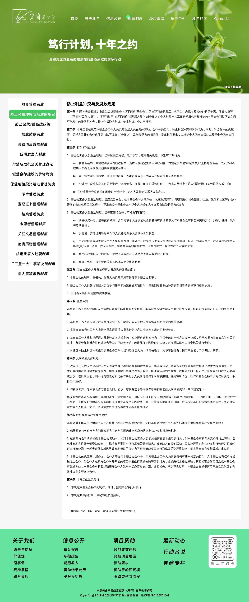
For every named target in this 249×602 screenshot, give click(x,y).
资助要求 (121, 563)
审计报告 (71, 549)
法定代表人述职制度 (32, 254)
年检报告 (71, 556)
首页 (74, 18)
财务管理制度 (32, 104)
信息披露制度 (32, 134)
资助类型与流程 (127, 576)
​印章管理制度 (32, 194)
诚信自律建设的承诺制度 (32, 174)
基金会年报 (73, 576)
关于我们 (23, 540)
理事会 (19, 563)
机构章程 (20, 569)
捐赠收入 (71, 563)
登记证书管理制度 (33, 204)
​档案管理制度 (32, 214)
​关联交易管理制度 (33, 234)
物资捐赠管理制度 (33, 244)
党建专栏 (174, 563)
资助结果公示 (75, 569)
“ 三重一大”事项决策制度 (33, 264)
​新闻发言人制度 (33, 154)
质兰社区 (199, 18)
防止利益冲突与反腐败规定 (32, 114)
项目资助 (156, 18)
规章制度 (135, 18)
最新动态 (174, 540)
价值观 (19, 556)
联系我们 (20, 576)
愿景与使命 (22, 549)
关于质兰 (92, 18)
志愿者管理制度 (33, 224)
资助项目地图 (125, 556)
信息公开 (113, 18)
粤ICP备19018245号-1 (155, 595)
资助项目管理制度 (33, 144)
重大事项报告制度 (33, 274)
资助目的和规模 (127, 569)
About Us (222, 18)
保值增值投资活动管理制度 (32, 184)
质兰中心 (178, 18)
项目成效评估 (125, 549)
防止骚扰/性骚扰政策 (32, 124)
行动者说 (174, 551)
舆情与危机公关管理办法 (32, 164)
